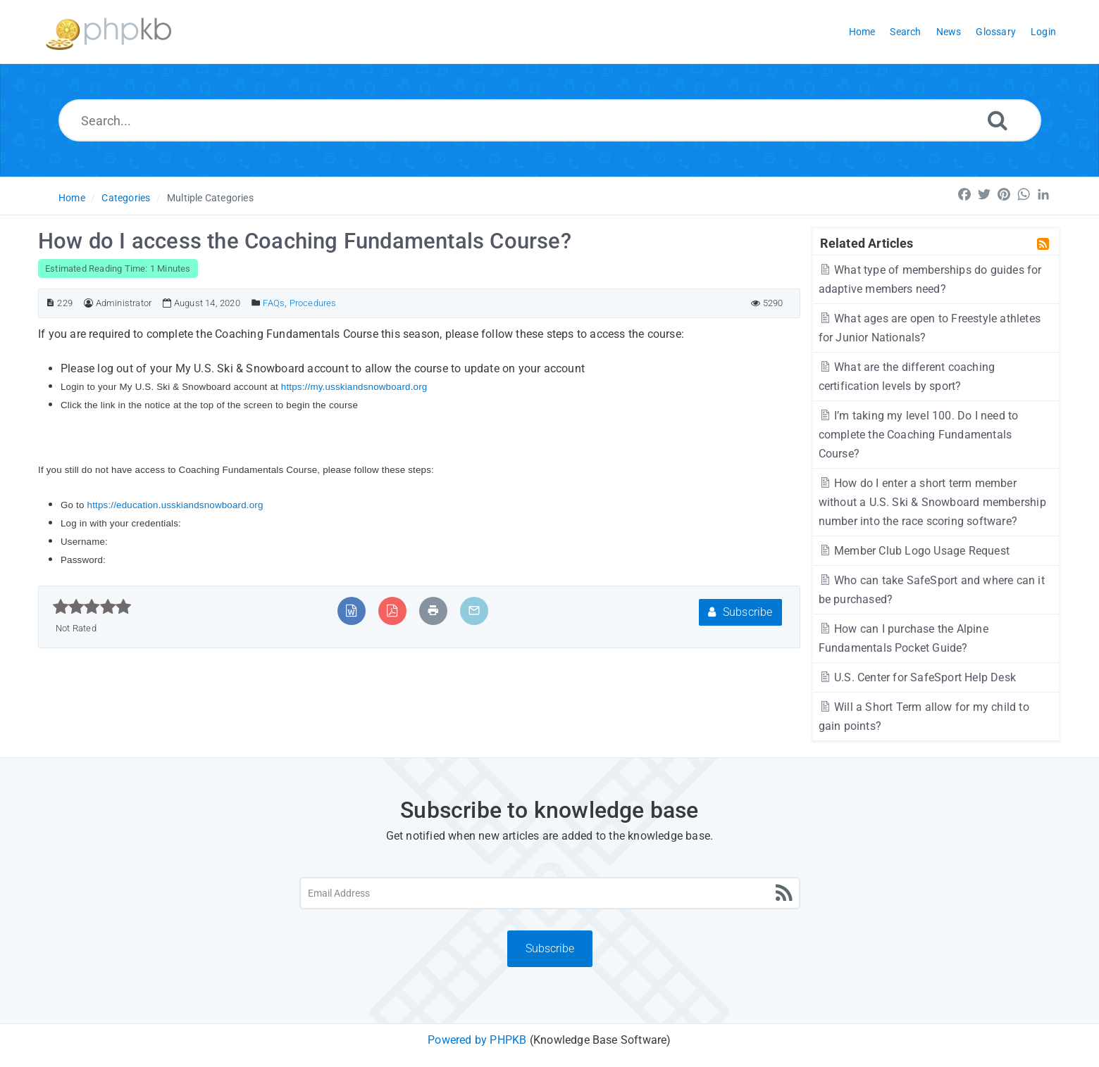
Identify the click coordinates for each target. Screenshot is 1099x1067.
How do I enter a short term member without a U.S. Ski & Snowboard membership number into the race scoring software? (932, 502)
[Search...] (549, 120)
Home (71, 197)
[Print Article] (433, 610)
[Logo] (108, 32)
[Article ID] (50, 303)
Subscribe (740, 612)
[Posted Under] (256, 303)
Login (1043, 31)
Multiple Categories (210, 197)
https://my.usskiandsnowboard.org (354, 386)
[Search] (997, 120)
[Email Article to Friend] (474, 610)
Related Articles (867, 243)
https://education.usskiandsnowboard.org (175, 505)
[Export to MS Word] (351, 610)
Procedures (313, 303)
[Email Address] (549, 893)
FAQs (274, 303)
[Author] (88, 303)
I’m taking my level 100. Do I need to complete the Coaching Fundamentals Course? (919, 434)
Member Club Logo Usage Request (914, 550)
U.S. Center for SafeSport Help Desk (917, 677)
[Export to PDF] (392, 610)
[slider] (92, 606)
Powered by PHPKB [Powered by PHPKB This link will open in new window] (477, 1040)
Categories (125, 197)
